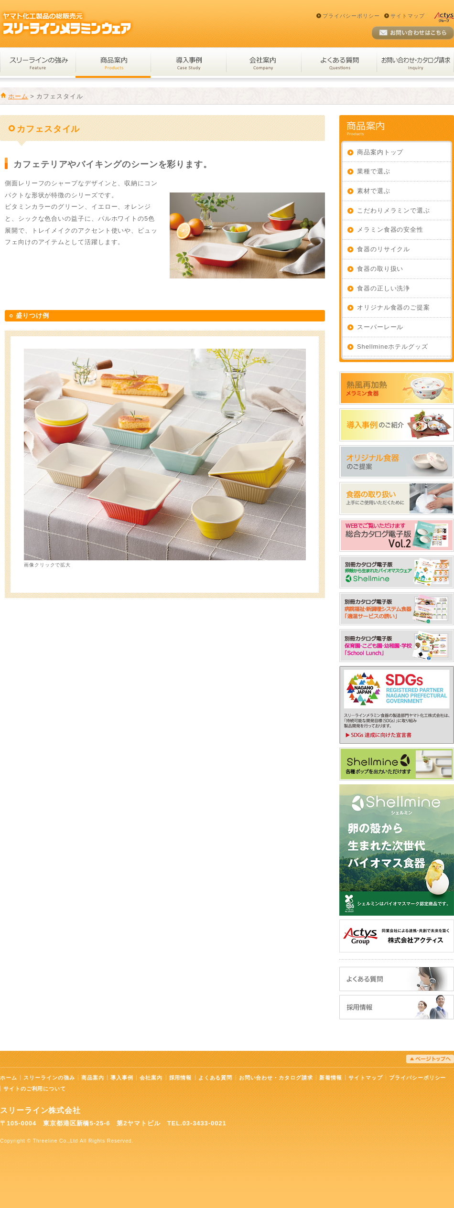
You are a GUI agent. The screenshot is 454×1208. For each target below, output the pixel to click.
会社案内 (263, 63)
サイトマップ (407, 16)
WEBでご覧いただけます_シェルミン (396, 572)
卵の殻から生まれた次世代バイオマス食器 (396, 850)
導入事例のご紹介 (396, 424)
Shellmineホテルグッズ (392, 346)
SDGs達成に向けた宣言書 (396, 705)
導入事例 (188, 63)
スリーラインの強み (38, 63)
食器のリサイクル (383, 249)
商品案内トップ (380, 152)
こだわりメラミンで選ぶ (393, 210)
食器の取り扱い (380, 268)
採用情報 (396, 1007)
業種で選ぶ (373, 171)
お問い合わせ (413, 33)
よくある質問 (339, 63)
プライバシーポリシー (351, 16)
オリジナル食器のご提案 (393, 307)
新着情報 (330, 1077)
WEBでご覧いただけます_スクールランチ (396, 645)
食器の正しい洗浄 (383, 288)
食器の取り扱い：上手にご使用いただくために (396, 498)
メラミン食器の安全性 (390, 229)
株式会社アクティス (396, 935)
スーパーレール (380, 327)
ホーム (18, 96)
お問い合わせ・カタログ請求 (415, 63)
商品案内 (113, 63)
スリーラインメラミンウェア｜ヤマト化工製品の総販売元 (67, 23)
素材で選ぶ (373, 190)
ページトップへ (430, 1059)
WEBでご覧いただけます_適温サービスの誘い (396, 608)
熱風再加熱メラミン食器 (396, 388)
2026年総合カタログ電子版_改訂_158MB (396, 535)
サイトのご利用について (34, 1088)
